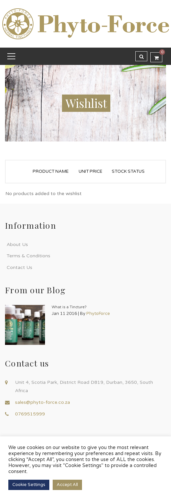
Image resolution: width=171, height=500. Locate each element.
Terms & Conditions (28, 256)
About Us (17, 244)
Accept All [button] (67, 484)
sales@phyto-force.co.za (42, 402)
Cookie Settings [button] (28, 484)
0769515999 (30, 414)
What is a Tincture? (69, 307)
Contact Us (19, 267)
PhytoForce (98, 313)
